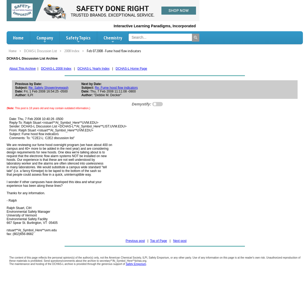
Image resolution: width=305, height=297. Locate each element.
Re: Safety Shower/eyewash (49, 88)
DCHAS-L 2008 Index (56, 68)
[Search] (195, 38)
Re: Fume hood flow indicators (116, 88)
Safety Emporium (136, 264)
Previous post (135, 241)
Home (18, 38)
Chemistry (113, 39)
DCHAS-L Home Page (131, 68)
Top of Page (158, 241)
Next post (180, 241)
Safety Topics (78, 39)
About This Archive (22, 68)
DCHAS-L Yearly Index (94, 68)
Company (45, 39)
